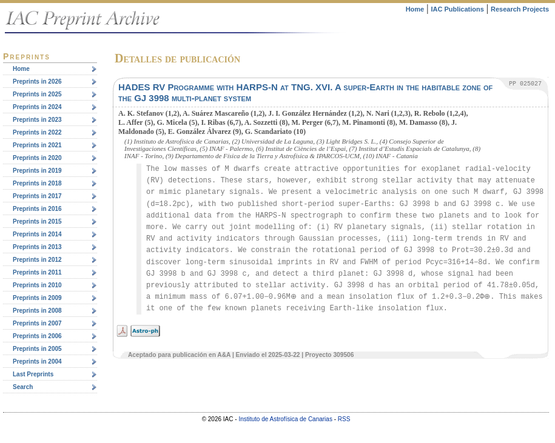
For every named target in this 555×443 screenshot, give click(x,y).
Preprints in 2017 (37, 196)
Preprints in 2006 (37, 336)
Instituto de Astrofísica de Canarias (285, 419)
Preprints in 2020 (37, 158)
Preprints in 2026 (37, 81)
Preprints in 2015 (37, 221)
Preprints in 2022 (37, 132)
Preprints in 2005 (37, 348)
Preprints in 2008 (37, 310)
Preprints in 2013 (37, 247)
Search (23, 387)
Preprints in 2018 (37, 183)
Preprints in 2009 (37, 298)
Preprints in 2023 (37, 119)
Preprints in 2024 (37, 107)
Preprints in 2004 (37, 361)
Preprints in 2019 (37, 170)
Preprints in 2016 (37, 208)
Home (415, 9)
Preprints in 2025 (37, 94)
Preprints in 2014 (37, 234)
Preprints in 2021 (37, 145)
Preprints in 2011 (37, 272)
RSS (344, 419)
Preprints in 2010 (37, 285)
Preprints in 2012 (37, 259)
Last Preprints (33, 374)
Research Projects (520, 9)
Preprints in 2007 (37, 323)
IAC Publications (457, 9)
